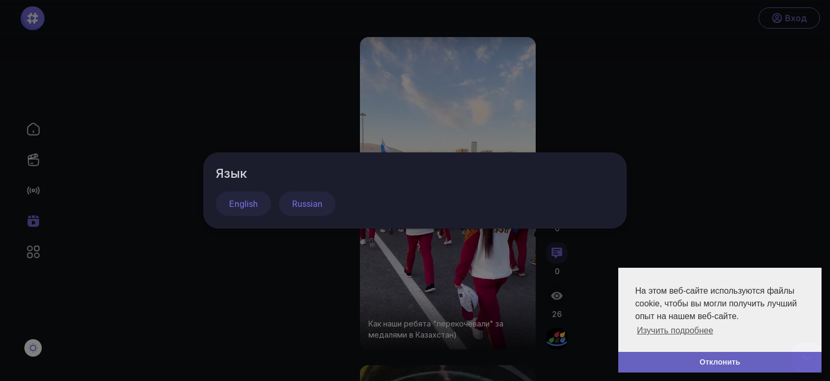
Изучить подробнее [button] (675, 330)
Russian (307, 203)
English (243, 203)
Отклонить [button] (720, 362)
